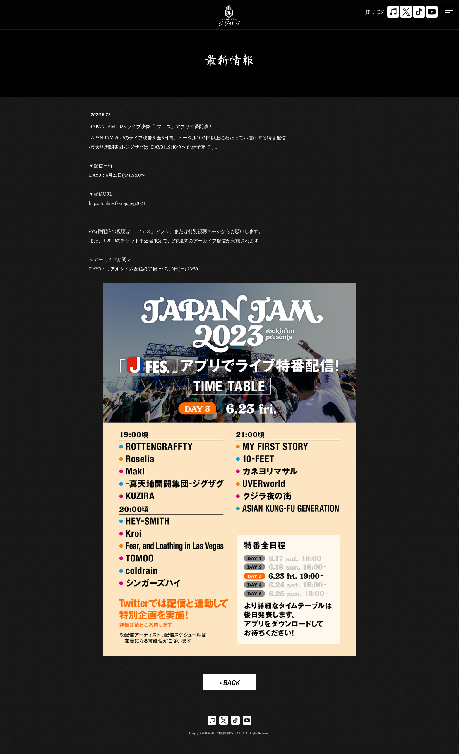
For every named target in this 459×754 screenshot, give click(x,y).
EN (380, 11)
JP (367, 11)
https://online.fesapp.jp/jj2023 (117, 203)
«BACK (230, 683)
